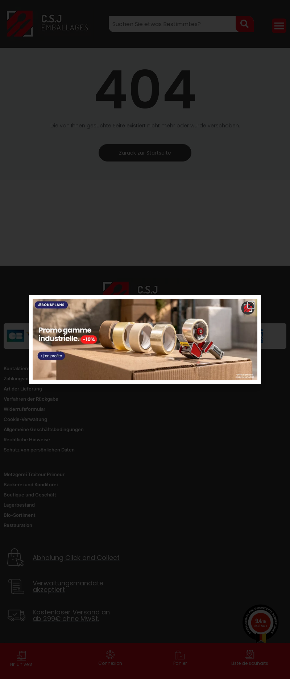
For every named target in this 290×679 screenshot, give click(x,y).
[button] (251, 305)
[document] (145, 339)
